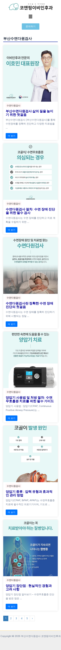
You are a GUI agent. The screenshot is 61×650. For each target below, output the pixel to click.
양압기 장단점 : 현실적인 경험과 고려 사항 (29, 587)
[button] (30, 16)
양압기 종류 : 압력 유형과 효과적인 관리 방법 (29, 493)
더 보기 (11, 135)
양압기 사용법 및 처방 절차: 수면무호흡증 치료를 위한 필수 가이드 (30, 399)
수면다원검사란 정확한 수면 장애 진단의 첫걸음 (29, 304)
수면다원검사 (13, 105)
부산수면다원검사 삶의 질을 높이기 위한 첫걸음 (29, 112)
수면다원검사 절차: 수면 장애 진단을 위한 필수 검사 (30, 210)
